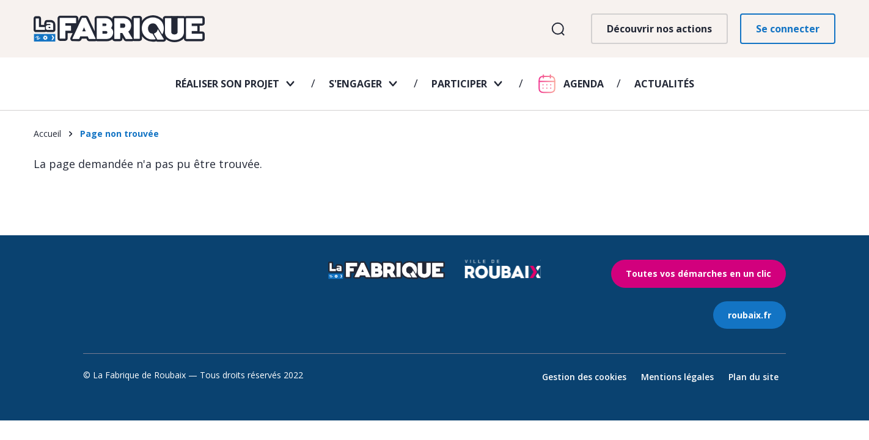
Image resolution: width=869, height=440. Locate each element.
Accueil (47, 133)
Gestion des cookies (584, 377)
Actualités (664, 83)
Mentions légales (677, 377)
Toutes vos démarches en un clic (698, 273)
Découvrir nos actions (659, 28)
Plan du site (753, 377)
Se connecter (788, 28)
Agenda (583, 83)
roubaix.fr (749, 315)
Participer (459, 83)
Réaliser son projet (227, 83)
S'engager (355, 83)
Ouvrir (558, 29)
